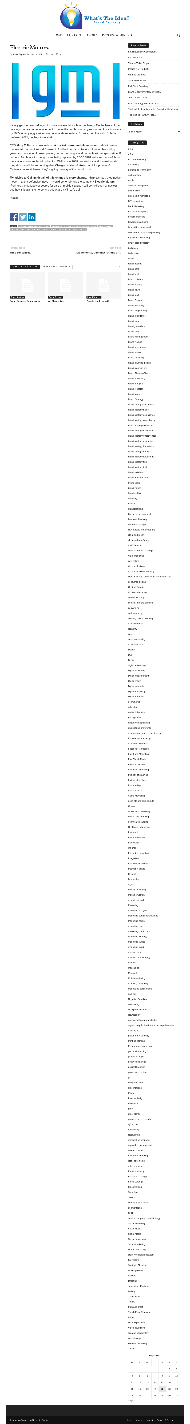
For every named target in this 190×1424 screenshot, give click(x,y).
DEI (130, 655)
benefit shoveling (136, 216)
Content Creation (136, 587)
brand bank (134, 269)
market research (136, 900)
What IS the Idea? (137, 74)
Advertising (133, 164)
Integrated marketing (138, 853)
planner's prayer (136, 1056)
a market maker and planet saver (34, 226)
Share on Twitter (23, 217)
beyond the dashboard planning (144, 232)
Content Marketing (137, 592)
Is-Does (132, 874)
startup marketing (137, 1249)
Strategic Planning (137, 1265)
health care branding (138, 816)
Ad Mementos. (56, 301)
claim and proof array (138, 540)
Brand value (134, 482)
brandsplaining (135, 509)
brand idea (133, 321)
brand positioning (136, 378)
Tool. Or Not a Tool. (138, 97)
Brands (131, 503)
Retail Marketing (136, 1171)
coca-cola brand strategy (140, 550)
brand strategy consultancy (141, 420)
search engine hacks (138, 1202)
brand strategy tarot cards (141, 456)
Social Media (134, 1228)
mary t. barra (105, 226)
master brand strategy (139, 957)
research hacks (136, 1150)
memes (132, 962)
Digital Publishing (137, 691)
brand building (135, 284)
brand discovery (136, 305)
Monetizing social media (140, 988)
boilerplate (133, 253)
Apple (131, 180)
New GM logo (18, 229)
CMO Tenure (134, 545)
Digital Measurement (138, 675)
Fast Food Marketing (138, 754)
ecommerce (134, 702)
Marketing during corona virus (143, 915)
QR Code (133, 1124)
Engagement (134, 717)
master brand (135, 952)
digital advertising (137, 665)
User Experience (136, 1322)
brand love (133, 331)
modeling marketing (138, 983)
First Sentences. (20, 252)
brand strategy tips (137, 462)
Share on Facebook (14, 217)
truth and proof (135, 1307)
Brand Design (135, 300)
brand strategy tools (138, 467)
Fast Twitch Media (137, 759)
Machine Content (136, 895)
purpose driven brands (139, 1119)
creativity (132, 628)
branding (132, 498)
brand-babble (135, 493)
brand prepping (135, 383)
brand (131, 258)
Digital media (134, 681)
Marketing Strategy (137, 936)
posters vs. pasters (137, 1072)
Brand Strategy (17, 297)
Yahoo (131, 1348)
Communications (136, 566)
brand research (135, 389)
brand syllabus (135, 472)
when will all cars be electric (72, 229)
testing (131, 1291)
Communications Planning (141, 571)
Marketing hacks (136, 921)
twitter (131, 1317)
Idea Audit (133, 832)
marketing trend (136, 947)
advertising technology (139, 169)
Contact (74, 35)
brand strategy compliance (141, 415)
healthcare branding (138, 821)
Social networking (137, 1239)
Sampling (133, 1192)
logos (131, 884)
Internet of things (136, 868)
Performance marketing (140, 1046)
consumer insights (137, 582)
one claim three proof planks (142, 1020)
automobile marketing (139, 196)
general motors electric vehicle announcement (74, 226)
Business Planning (137, 519)
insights (132, 848)
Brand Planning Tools (139, 373)
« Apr (130, 1400)
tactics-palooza (135, 1270)
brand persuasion (137, 347)
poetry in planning (137, 1061)
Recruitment (134, 1134)
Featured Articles (136, 764)
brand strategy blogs (138, 409)
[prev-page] (115, 266)
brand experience (137, 316)
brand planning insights (140, 362)
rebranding (133, 1129)
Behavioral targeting (138, 211)
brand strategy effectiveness (142, 436)
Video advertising (137, 1327)
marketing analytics (138, 910)
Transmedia (134, 1296)
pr (129, 1077)
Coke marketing (136, 555)
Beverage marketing (138, 222)
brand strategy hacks (138, 451)
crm (130, 634)
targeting (132, 1281)
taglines (132, 1275)
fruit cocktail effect (137, 780)
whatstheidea (49, 229)
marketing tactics (136, 941)
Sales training (135, 1187)
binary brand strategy (138, 243)
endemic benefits (136, 712)
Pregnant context (136, 1082)
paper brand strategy (138, 1035)
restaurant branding (138, 1155)
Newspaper (134, 1014)
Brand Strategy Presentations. (143, 103)
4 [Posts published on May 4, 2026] (132, 1375)
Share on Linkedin (31, 217)
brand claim (134, 289)
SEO (130, 1213)
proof (130, 1108)
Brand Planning (136, 357)
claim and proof (136, 535)
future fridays (134, 785)
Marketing (133, 905)
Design (131, 660)
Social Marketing (136, 1223)
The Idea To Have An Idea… (142, 115)
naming (132, 994)
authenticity (134, 190)
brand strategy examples (140, 441)
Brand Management (138, 336)
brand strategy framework (141, 446)
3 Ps (130, 149)
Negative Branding (137, 999)
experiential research (138, 743)
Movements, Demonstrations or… (98, 252)
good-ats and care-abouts (141, 801)
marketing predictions (139, 931)
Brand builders (135, 279)
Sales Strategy (135, 1181)
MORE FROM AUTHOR (56, 267)
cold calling (133, 561)
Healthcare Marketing (139, 827)
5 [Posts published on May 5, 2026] (139, 1375)
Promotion (133, 1103)
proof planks (134, 1114)
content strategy (136, 597)
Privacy (132, 1093)
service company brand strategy (144, 1218)
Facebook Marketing (138, 748)
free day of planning (138, 775)
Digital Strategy (136, 696)
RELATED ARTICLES (25, 267)
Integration (133, 858)
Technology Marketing (139, 1286)
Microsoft (132, 973)
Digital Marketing (136, 670)
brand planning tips (137, 368)
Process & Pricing (117, 35)
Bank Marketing (136, 206)
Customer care (135, 644)
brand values (134, 488)
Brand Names (135, 342)
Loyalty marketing (137, 889)
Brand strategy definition (140, 425)
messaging (133, 968)
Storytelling (133, 1260)
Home (57, 35)
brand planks (134, 352)
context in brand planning (140, 602)
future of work (135, 790)
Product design (135, 1098)
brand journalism (136, 326)
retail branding (135, 1166)
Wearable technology (138, 1333)
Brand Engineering (137, 310)
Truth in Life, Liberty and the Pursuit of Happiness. (153, 109)
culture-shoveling (136, 639)
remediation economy (139, 1140)
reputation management (140, 1145)
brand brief (133, 274)
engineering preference (140, 728)
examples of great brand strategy (144, 733)
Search (131, 1197)
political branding (136, 1067)
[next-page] (119, 266)
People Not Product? (97, 301)
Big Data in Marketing (139, 237)
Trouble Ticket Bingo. (138, 63)
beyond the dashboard (139, 227)
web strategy (134, 1338)
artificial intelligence (138, 185)
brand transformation (138, 477)
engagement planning (139, 722)
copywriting (134, 608)
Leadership (133, 879)
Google (132, 806)
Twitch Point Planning (139, 1312)
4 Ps (130, 154)
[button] (179, 35)
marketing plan (135, 926)
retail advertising (136, 1161)
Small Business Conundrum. (25, 301)
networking (133, 1004)
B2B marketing (135, 201)
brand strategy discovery (140, 430)
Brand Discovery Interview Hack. (144, 92)
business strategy (137, 524)
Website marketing (137, 1343)
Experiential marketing (139, 738)
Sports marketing (136, 1244)
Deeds (131, 649)
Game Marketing (136, 795)
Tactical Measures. (137, 80)
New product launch (138, 1009)
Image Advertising (137, 837)
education (133, 707)
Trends (131, 1301)
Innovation (133, 842)
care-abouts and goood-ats (141, 529)
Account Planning (137, 159)
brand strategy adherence (141, 404)
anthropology (134, 175)
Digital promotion (136, 686)
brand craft (133, 295)
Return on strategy (137, 1176)
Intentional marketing (138, 863)
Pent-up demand (136, 1041)
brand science (135, 394)
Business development (139, 514)
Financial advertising (138, 769)
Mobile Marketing (136, 978)
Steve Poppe (19, 54)
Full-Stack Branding (138, 86)
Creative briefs (135, 623)
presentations (135, 1088)
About (91, 35)
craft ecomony (135, 613)
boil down (133, 248)
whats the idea (33, 229)
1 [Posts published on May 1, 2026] (162, 1369)
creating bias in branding (140, 618)
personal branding (137, 1051)
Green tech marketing (139, 811)
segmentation (135, 1207)
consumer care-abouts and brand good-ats (149, 576)
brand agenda (135, 263)
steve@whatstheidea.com (141, 1254)
